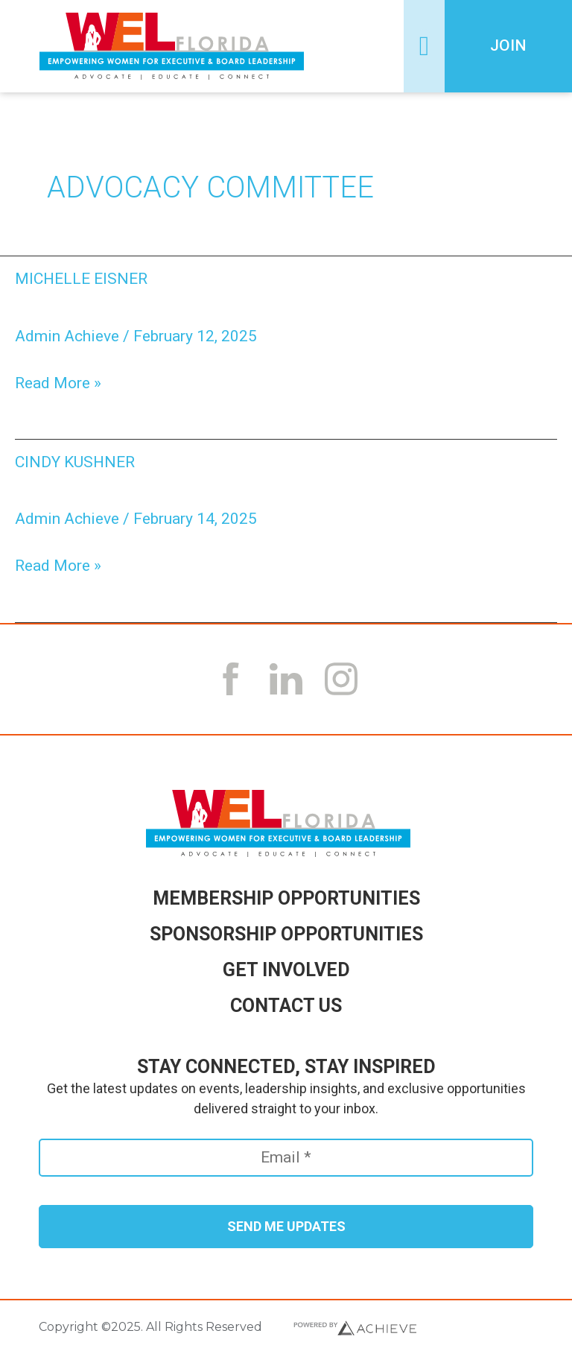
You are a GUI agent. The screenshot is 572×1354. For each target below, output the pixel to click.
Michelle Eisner (81, 279)
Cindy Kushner (75, 462)
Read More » (58, 382)
